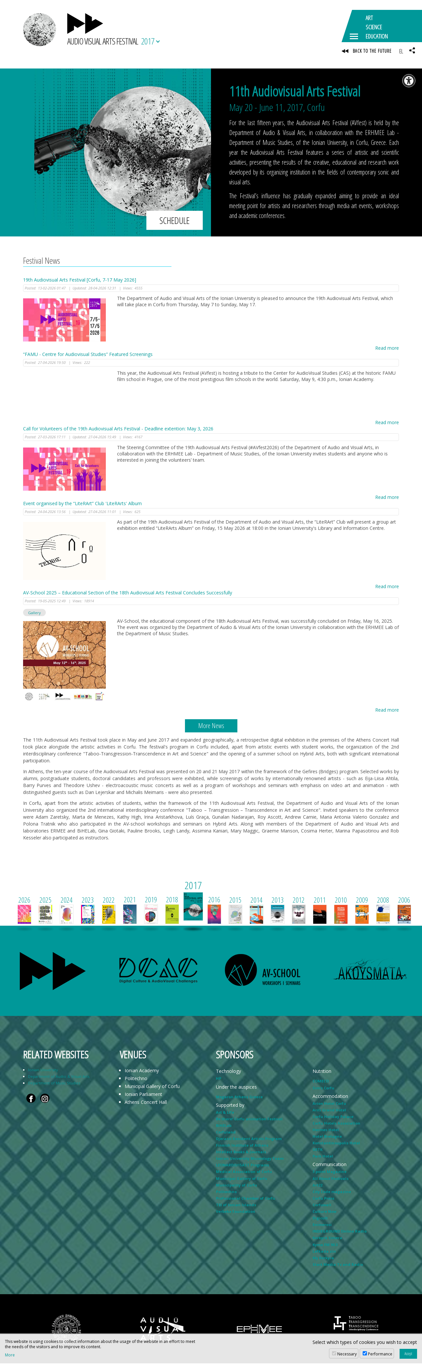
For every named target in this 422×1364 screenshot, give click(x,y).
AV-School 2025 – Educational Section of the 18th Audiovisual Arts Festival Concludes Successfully (127, 593)
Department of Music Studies (54, 1083)
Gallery (34, 613)
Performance (380, 1354)
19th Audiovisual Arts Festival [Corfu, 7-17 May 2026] (79, 280)
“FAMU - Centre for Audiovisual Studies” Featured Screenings (88, 355)
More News (211, 726)
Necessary (347, 1354)
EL (401, 51)
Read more (387, 349)
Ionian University (43, 1070)
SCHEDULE (175, 221)
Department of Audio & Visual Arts (58, 1077)
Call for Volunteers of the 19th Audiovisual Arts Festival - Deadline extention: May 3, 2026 (118, 429)
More (10, 1355)
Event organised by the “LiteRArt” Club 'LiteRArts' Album (82, 504)
